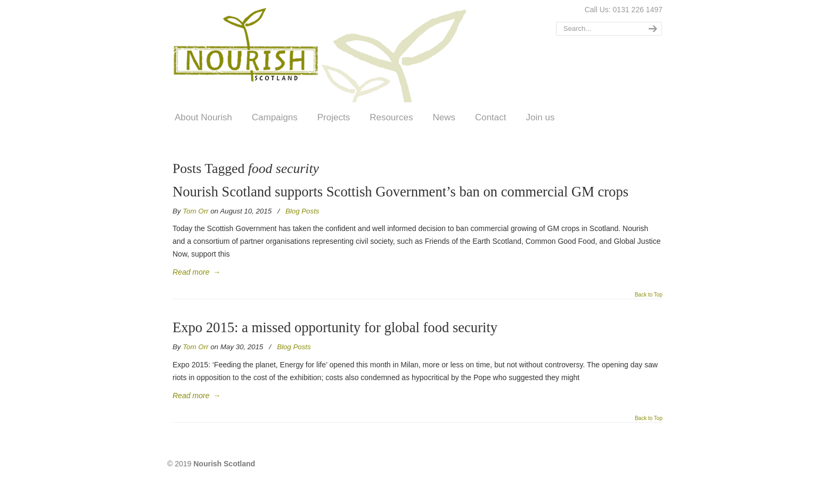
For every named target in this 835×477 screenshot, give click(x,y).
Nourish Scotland (323, 52)
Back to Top (648, 295)
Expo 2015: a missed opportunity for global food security (335, 327)
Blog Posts (302, 211)
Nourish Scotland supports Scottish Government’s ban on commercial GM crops (400, 192)
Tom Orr (195, 211)
